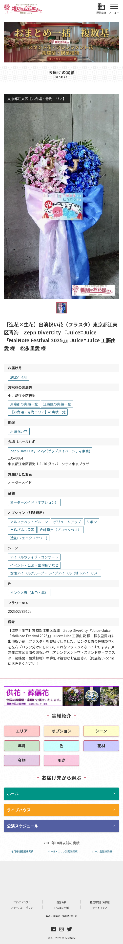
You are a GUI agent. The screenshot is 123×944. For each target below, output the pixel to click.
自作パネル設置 (22, 529)
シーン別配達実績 (102, 851)
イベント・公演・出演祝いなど (34, 565)
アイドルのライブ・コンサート (34, 557)
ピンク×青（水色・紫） (29, 592)
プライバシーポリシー (23, 907)
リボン (91, 521)
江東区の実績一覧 (57, 404)
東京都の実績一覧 (24, 404)
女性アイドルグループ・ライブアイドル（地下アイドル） (54, 573)
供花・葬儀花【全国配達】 (61, 916)
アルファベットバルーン (29, 521)
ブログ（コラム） (23, 902)
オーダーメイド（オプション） (34, 502)
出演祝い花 (18, 431)
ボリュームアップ (67, 521)
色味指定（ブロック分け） (60, 529)
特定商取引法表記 (100, 902)
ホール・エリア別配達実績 (63, 851)
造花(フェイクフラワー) (28, 537)
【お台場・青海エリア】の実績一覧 (37, 411)
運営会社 (61, 902)
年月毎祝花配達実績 (22, 851)
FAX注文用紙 (61, 907)
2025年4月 (18, 377)
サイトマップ (99, 907)
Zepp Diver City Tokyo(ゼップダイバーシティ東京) (50, 450)
